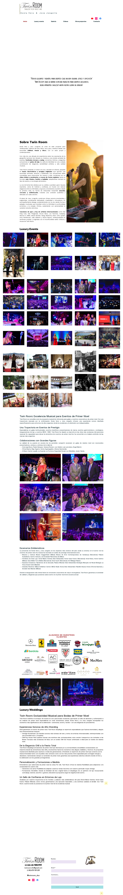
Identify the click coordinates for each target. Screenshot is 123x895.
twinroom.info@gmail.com (33, 868)
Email (52, 867)
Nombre (53, 858)
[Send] (77, 887)
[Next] (106, 783)
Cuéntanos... (55, 874)
